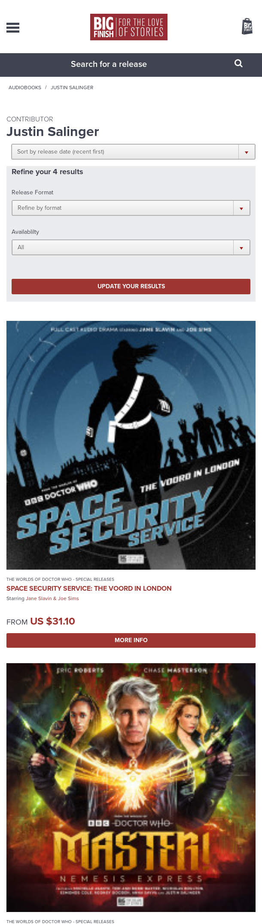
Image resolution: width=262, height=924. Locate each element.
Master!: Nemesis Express (181, 408)
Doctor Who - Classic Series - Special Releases (189, 620)
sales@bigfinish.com (138, 800)
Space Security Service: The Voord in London (56, 412)
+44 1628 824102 (144, 792)
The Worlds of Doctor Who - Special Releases (60, 399)
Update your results (70, 236)
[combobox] (120, 72)
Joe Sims (68, 426)
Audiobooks (87, 96)
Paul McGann (202, 639)
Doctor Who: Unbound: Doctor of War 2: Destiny (64, 633)
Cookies (126, 906)
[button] (199, 160)
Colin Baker (39, 647)
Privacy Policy (101, 906)
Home (53, 96)
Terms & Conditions (157, 906)
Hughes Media (142, 916)
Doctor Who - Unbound (33, 620)
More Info (66, 467)
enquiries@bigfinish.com (138, 817)
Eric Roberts (169, 418)
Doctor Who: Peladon (175, 629)
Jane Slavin (39, 426)
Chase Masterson (209, 418)
